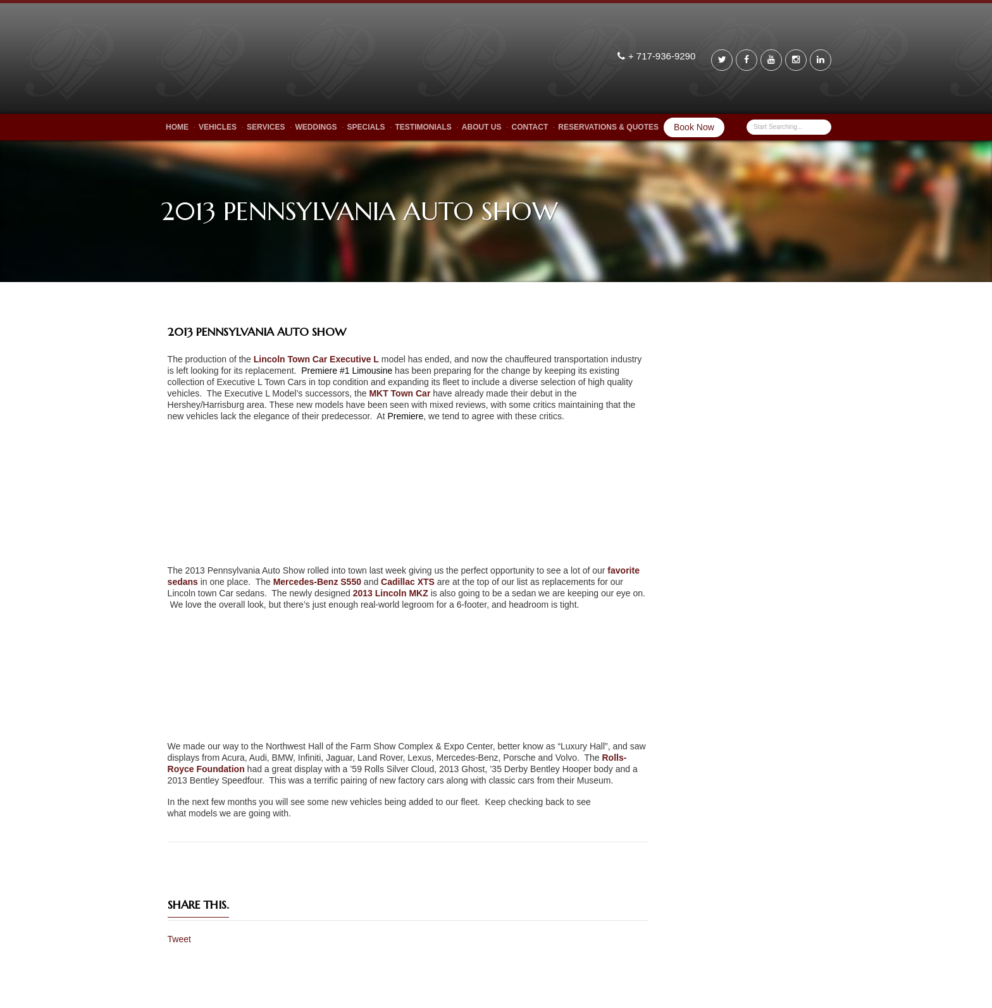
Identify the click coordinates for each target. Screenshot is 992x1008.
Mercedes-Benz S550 (317, 582)
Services (266, 127)
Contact (530, 127)
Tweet (179, 939)
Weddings (316, 127)
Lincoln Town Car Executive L (316, 359)
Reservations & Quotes (608, 127)
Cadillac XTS (408, 582)
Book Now (694, 127)
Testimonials (423, 127)
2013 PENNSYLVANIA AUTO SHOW (257, 331)
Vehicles (218, 127)
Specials (366, 127)
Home (177, 127)
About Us (482, 127)
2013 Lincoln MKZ (390, 593)
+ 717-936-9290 (663, 56)
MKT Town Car (399, 393)
